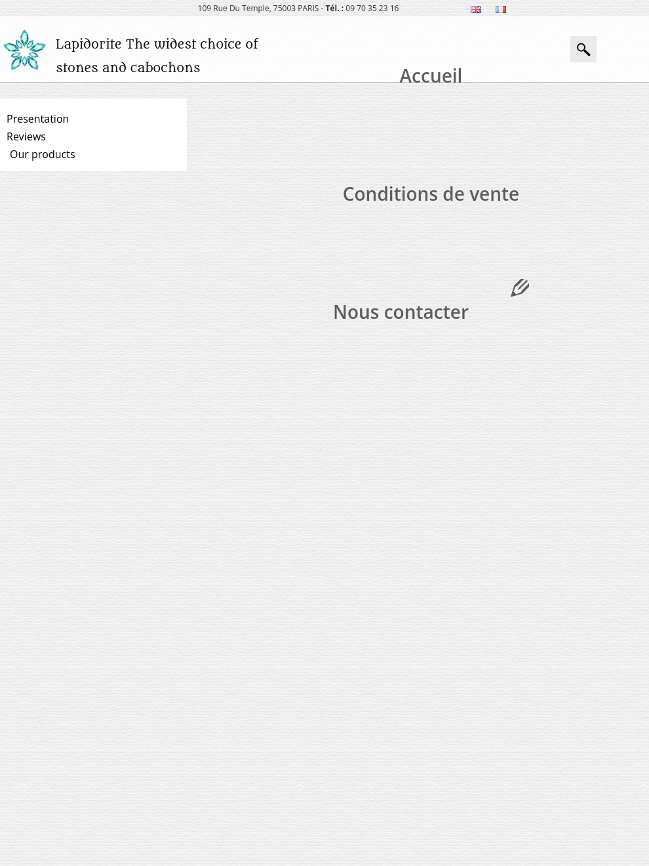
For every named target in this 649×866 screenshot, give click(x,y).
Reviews (26, 136)
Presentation (38, 119)
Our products (42, 154)
